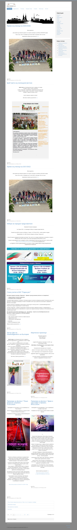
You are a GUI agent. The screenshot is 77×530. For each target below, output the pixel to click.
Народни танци (29, 8)
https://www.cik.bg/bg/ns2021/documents (24, 241)
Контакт (46, 8)
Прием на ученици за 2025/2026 (19, 26)
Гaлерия (35, 8)
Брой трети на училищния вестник (19, 83)
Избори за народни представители (19, 224)
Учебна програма (60, 23)
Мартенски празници (39, 333)
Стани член (59, 21)
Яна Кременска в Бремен (13, 506)
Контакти (58, 29)
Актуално (9, 8)
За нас (58, 18)
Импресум (68, 525)
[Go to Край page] (28, 515)
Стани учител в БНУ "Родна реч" (19, 292)
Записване (59, 27)
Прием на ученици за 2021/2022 (19, 167)
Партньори (41, 8)
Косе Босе (10, 509)
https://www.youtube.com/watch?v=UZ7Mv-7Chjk (18, 484)
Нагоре (68, 527)
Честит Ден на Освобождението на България (18, 333)
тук (38, 36)
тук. (37, 97)
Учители (58, 24)
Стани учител (59, 28)
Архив (58, 16)
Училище (22, 8)
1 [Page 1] (13, 514)
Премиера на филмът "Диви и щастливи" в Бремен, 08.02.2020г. (42, 402)
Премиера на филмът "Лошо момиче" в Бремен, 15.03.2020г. (17, 402)
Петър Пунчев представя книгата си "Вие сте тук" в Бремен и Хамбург (22, 502)
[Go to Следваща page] (25, 515)
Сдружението (16, 8)
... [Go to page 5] (22, 514)
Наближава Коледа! (12, 504)
